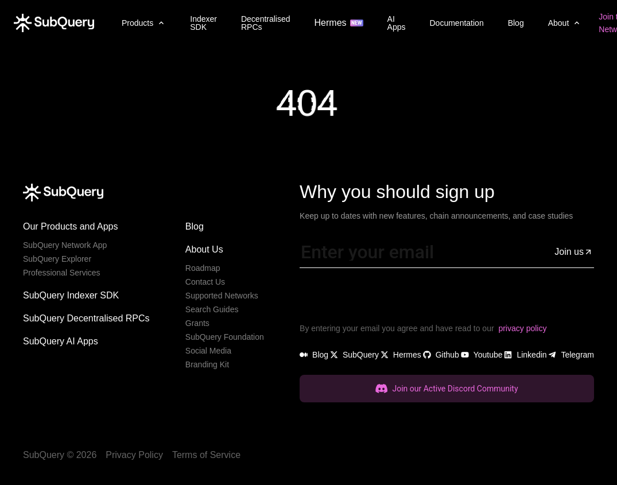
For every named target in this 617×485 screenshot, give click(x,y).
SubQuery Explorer (57, 258)
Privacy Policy (134, 455)
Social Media (208, 350)
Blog (194, 226)
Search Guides (212, 309)
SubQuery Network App (65, 245)
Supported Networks (221, 295)
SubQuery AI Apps (60, 341)
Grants (197, 323)
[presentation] (387, 299)
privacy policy (522, 328)
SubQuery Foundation (224, 337)
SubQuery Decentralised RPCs (86, 318)
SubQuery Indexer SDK (71, 295)
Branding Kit (207, 364)
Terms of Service (206, 455)
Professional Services (61, 272)
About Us (204, 249)
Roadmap (202, 268)
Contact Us (205, 281)
